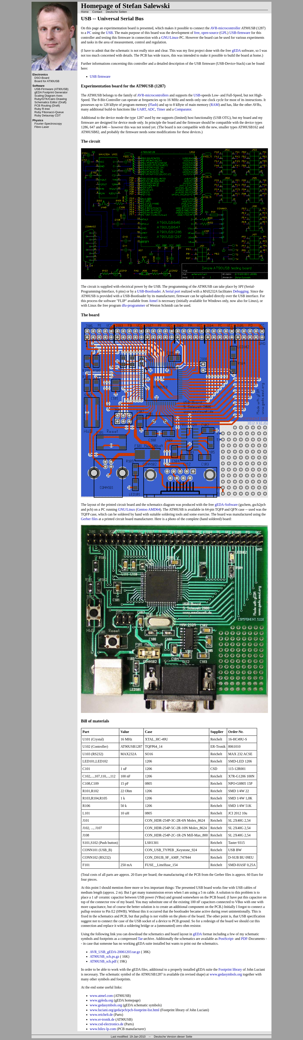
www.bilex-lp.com (103, 1029)
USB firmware (100, 76)
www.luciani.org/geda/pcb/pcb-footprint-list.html (124, 1010)
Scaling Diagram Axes (48, 95)
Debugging (241, 291)
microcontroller (230, 28)
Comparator (183, 109)
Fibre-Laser (41, 127)
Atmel (153, 301)
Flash (153, 105)
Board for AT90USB (46, 81)
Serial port (172, 291)
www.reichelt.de (101, 1014)
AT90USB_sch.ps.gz (104, 956)
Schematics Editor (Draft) (50, 102)
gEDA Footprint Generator (50, 92)
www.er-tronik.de (102, 1019)
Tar (140, 939)
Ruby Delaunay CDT (47, 115)
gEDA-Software (226, 504)
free (197, 33)
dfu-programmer (133, 305)
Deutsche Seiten (116, 11)
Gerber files (89, 519)
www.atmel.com (101, 996)
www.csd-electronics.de (106, 1024)
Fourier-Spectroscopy (48, 123)
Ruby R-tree (42, 108)
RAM (215, 105)
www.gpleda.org (101, 1000)
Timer (161, 109)
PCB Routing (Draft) (47, 105)
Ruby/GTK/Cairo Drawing (50, 99)
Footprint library (230, 969)
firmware (243, 33)
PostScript (226, 939)
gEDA (236, 50)
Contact (97, 11)
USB (109, 33)
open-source (210, 33)
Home (85, 11)
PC (89, 33)
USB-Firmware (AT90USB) (51, 89)
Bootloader (153, 291)
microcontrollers (157, 95)
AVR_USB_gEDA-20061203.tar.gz (115, 952)
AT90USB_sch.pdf (103, 961)
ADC (151, 109)
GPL (224, 33)
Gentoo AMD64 (148, 509)
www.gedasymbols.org (226, 974)
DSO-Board (41, 77)
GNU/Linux (169, 37)
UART (141, 109)
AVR (213, 28)
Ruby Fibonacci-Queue (49, 112)
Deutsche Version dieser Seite (173, 1036)
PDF (244, 939)
